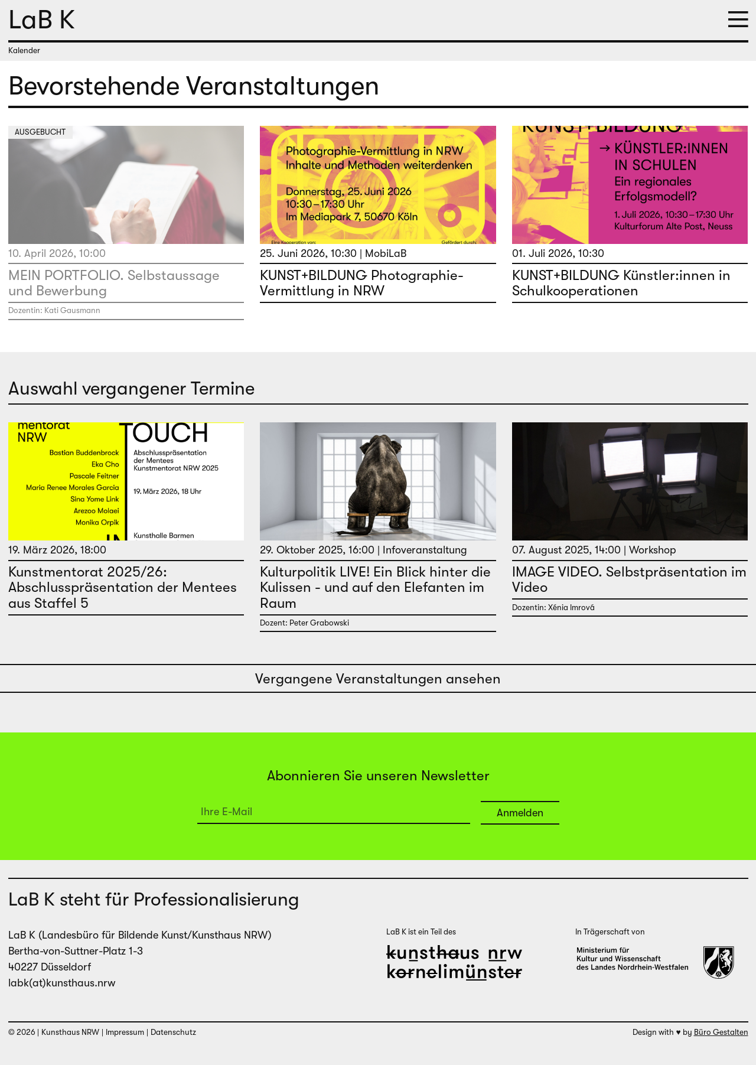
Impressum (125, 1032)
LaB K (41, 19)
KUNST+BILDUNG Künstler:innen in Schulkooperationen (621, 283)
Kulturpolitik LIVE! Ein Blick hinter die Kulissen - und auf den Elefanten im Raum (375, 587)
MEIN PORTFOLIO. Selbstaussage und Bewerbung (114, 283)
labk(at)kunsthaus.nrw (61, 983)
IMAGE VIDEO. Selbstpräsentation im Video (629, 579)
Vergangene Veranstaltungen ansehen (378, 678)
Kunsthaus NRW (70, 1032)
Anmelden (520, 813)
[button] (738, 20)
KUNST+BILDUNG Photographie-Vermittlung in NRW (362, 283)
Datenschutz (173, 1032)
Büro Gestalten (721, 1032)
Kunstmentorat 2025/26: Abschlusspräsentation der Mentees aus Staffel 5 (122, 587)
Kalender (24, 50)
